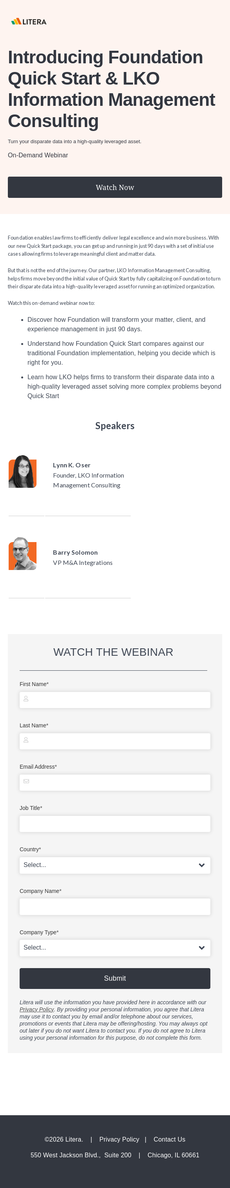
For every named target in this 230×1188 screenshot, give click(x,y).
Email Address (39, 767)
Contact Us (170, 1139)
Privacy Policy (37, 1009)
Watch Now (115, 187)
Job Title (32, 808)
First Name (35, 684)
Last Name (35, 725)
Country (31, 849)
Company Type (40, 932)
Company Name (42, 891)
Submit (115, 978)
